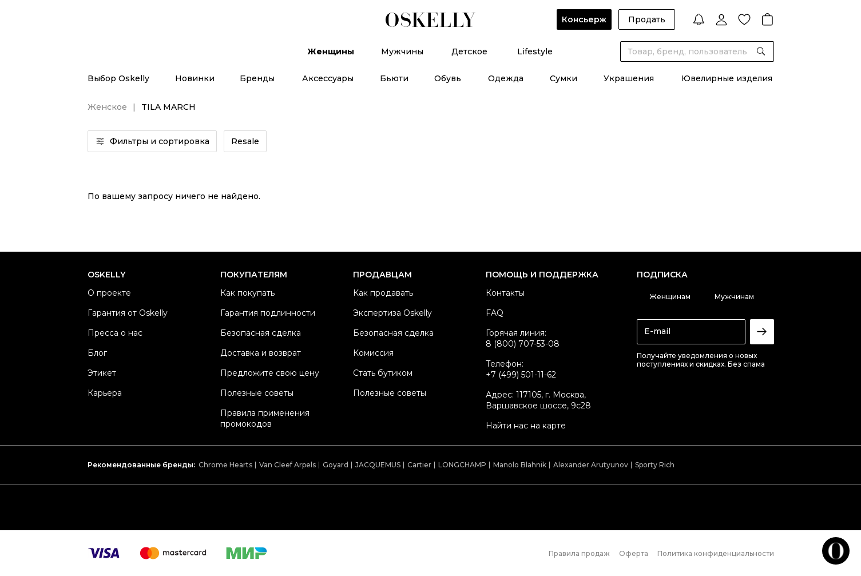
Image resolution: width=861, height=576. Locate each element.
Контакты (505, 293)
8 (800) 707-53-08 (523, 344)
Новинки (195, 78)
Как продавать (383, 293)
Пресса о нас (115, 333)
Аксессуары (328, 78)
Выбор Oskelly (118, 78)
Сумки (563, 78)
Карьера (105, 393)
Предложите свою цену (269, 373)
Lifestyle (535, 51)
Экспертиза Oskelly (392, 313)
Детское (469, 51)
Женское (107, 107)
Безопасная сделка (260, 333)
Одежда (505, 78)
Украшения (629, 78)
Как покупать (247, 293)
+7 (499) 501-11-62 (521, 375)
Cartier (419, 464)
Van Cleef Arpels (287, 464)
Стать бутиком (382, 373)
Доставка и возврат (260, 353)
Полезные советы (256, 393)
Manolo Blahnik (519, 464)
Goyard (335, 464)
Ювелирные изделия (726, 78)
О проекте (109, 293)
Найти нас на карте (526, 425)
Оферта (633, 553)
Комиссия (373, 353)
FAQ (494, 313)
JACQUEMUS (377, 464)
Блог (97, 353)
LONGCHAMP (462, 464)
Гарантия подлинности (267, 313)
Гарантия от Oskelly (128, 313)
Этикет (102, 373)
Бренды (257, 78)
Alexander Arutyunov (590, 464)
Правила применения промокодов (265, 418)
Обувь (447, 78)
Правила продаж (579, 553)
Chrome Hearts (225, 464)
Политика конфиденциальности (715, 553)
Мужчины (402, 51)
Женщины (330, 51)
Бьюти (394, 78)
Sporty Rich (654, 464)
